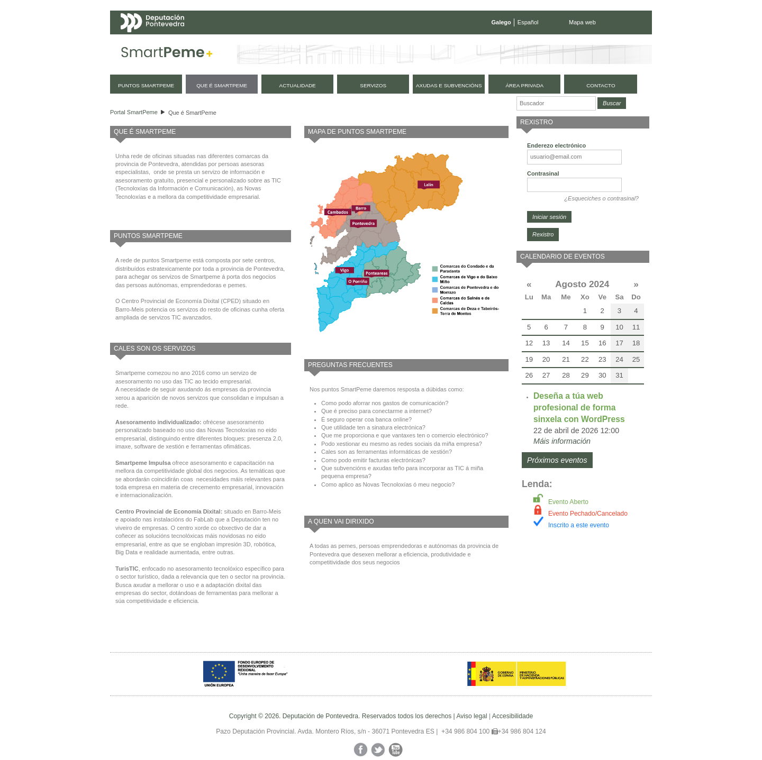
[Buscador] (556, 103)
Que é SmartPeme (192, 112)
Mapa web (582, 22)
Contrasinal (543, 173)
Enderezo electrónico (556, 145)
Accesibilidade (512, 716)
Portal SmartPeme (134, 112)
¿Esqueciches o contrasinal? (601, 198)
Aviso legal (471, 716)
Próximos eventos (557, 460)
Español (528, 22)
